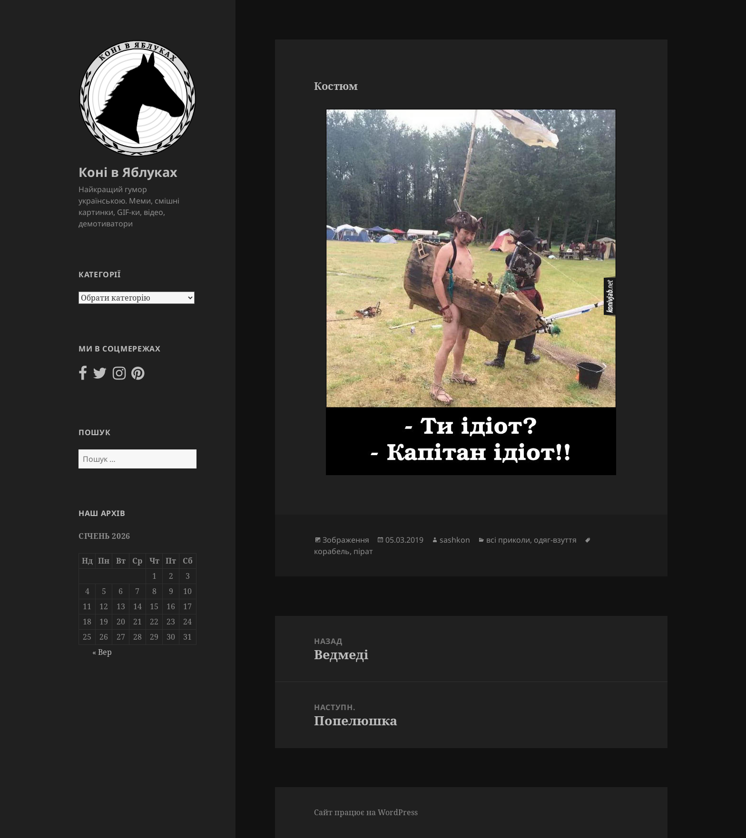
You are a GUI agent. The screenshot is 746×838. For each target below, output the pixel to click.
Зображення (346, 540)
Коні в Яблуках (128, 172)
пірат (363, 551)
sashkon (455, 540)
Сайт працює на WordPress (366, 812)
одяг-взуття (555, 540)
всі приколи (508, 540)
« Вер (102, 652)
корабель (332, 551)
